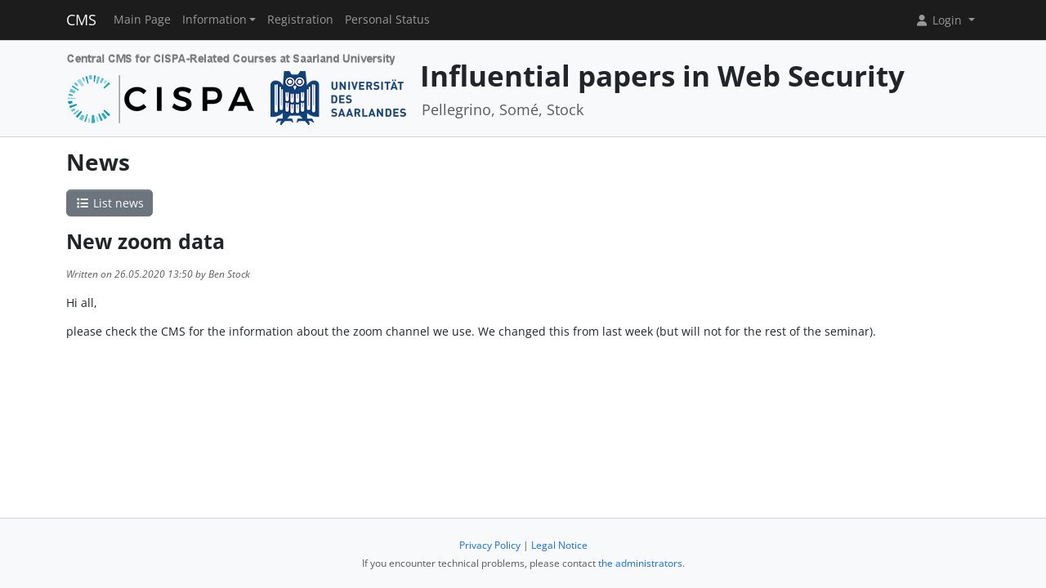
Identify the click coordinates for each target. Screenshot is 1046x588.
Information (214, 19)
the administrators (640, 563)
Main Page (142, 19)
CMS (81, 19)
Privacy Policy (490, 545)
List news (109, 203)
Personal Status (387, 19)
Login (939, 20)
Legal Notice (559, 545)
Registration (300, 19)
